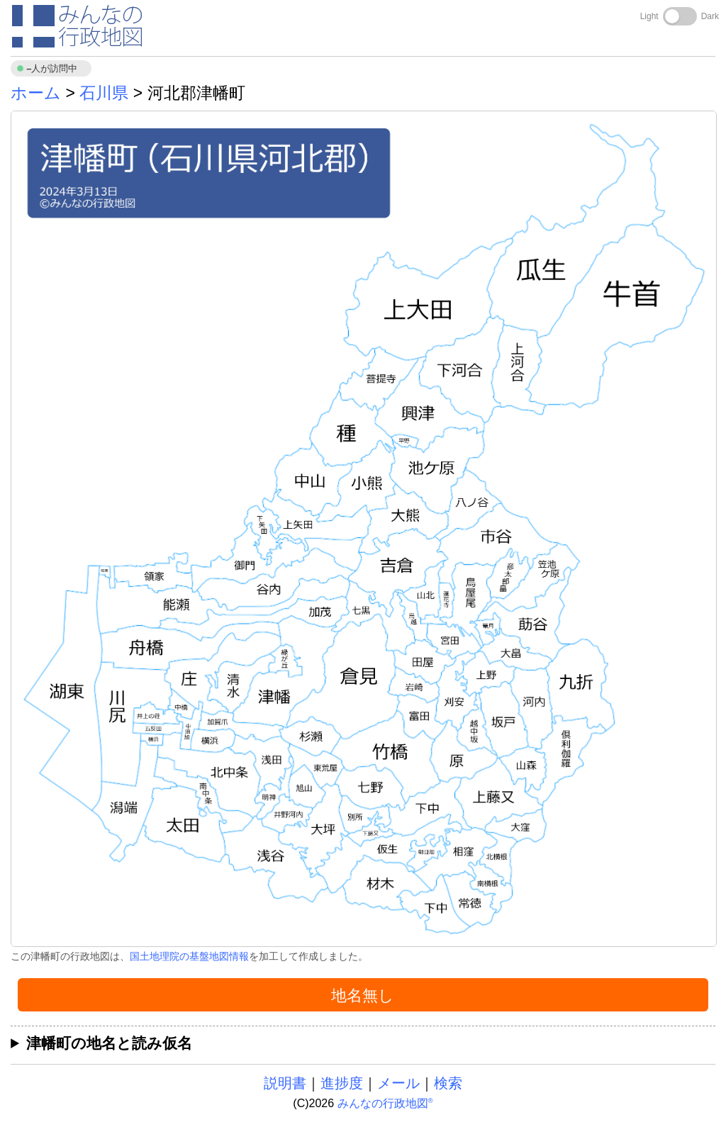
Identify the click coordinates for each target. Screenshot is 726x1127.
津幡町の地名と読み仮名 (109, 1043)
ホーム (36, 93)
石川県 (103, 93)
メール (398, 1083)
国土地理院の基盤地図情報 (189, 956)
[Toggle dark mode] (680, 16)
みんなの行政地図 (385, 1103)
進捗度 (341, 1083)
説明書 (285, 1083)
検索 (448, 1083)
